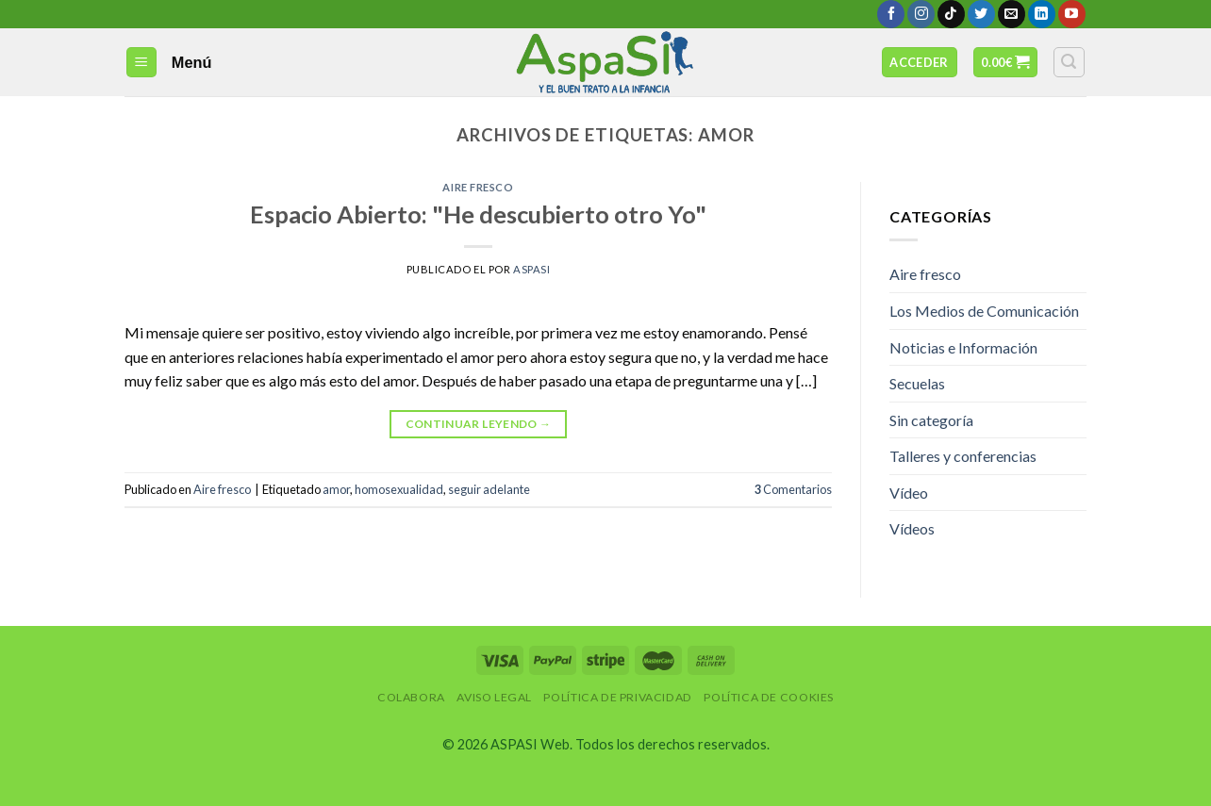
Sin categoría (931, 420)
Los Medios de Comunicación (984, 311)
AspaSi (531, 269)
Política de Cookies (769, 697)
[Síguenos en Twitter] (981, 14)
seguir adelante (489, 489)
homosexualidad (399, 489)
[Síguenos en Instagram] (921, 14)
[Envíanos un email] (1011, 14)
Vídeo (908, 493)
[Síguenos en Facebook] (890, 14)
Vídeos (912, 528)
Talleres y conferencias (963, 456)
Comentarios (793, 489)
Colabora (411, 697)
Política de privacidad (617, 697)
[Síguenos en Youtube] (1072, 14)
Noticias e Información (963, 347)
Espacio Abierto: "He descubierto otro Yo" (478, 214)
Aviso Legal (494, 697)
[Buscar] (1069, 62)
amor (336, 489)
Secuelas (917, 383)
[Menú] (142, 62)
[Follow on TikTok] (951, 14)
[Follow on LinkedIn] (1041, 14)
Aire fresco (477, 187)
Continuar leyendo (479, 424)
